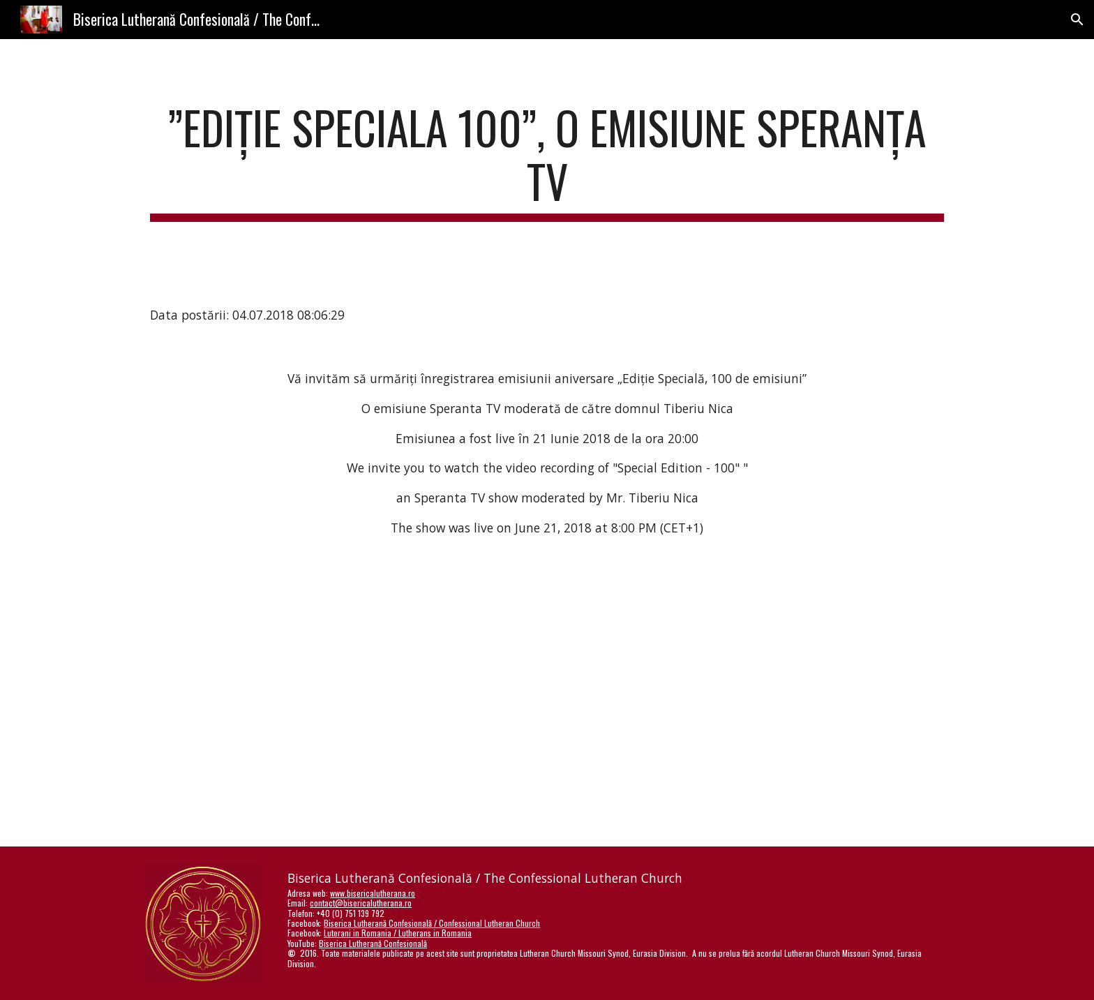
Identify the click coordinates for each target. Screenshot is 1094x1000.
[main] (547, 161)
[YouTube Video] (513, 662)
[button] (1077, 19)
